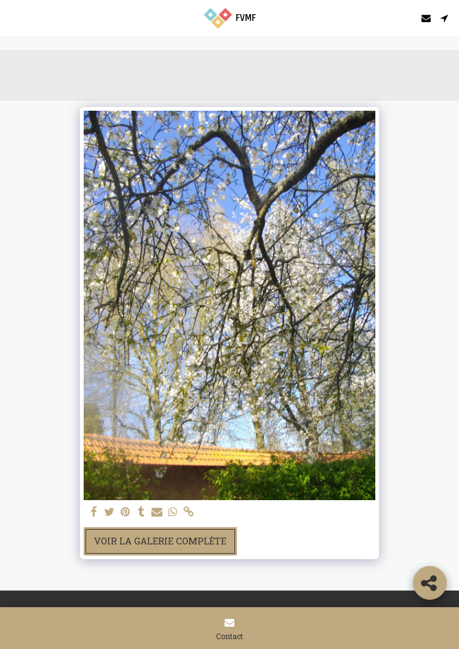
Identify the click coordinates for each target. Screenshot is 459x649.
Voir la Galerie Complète (160, 541)
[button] (13, 18)
